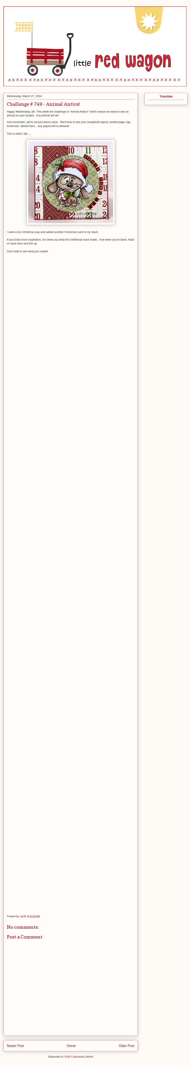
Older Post (126, 1046)
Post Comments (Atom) (79, 1056)
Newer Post (15, 1046)
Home (71, 1046)
